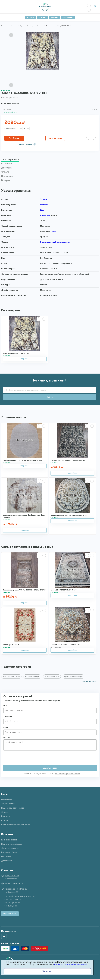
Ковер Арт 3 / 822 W (11, 645)
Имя (5, 706)
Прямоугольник (62, 242)
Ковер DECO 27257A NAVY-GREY (64, 590)
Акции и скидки (8, 804)
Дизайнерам (6, 861)
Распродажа (68, 17)
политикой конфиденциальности (67, 774)
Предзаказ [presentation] (7, 176)
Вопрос (6, 737)
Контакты (5, 816)
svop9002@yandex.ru (13, 883)
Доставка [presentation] (6, 168)
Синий (53, 231)
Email (5, 727)
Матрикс (33, 26)
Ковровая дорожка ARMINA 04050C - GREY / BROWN (24, 590)
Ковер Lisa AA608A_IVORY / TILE (16, 353)
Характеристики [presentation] (10, 159)
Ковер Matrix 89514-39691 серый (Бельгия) (68, 460)
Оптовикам (6, 856)
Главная (4, 26)
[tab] (50, 160)
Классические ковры (11, 676)
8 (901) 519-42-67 (12, 876)
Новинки (42, 17)
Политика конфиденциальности (15, 825)
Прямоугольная (47, 242)
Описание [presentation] (6, 163)
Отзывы (4, 812)
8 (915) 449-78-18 (11, 878)
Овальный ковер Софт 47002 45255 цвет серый (22, 460)
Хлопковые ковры (32, 676)
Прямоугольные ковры (73, 676)
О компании (6, 800)
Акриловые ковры (52, 676)
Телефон (7, 716)
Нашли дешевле (25, 144)
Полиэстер (45, 215)
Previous (11, 35)
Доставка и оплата (9, 848)
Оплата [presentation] (5, 172)
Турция (23, 26)
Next (11, 85)
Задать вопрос (50, 768)
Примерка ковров (9, 840)
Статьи (4, 820)
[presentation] (23, 757)
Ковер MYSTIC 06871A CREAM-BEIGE (65, 645)
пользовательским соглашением (70, 964)
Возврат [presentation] (5, 180)
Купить (15, 138)
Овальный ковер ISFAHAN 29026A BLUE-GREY (69, 515)
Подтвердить (47, 971)
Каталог (31, 17)
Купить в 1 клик (55, 138)
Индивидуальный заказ (11, 844)
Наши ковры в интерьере (12, 808)
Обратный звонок (10, 914)
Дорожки (54, 17)
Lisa (41, 26)
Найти (50, 397)
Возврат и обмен (9, 852)
